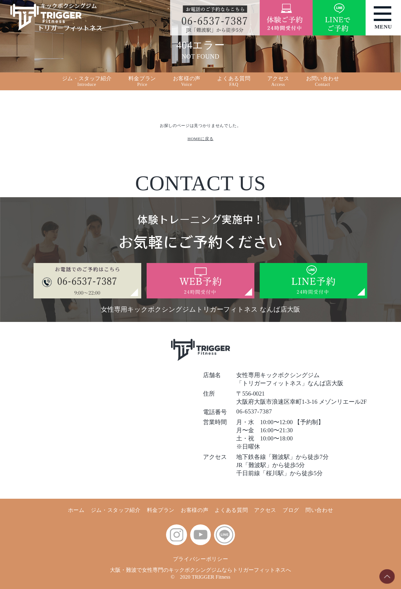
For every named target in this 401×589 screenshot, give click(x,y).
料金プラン (160, 510)
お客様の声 (194, 510)
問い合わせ (319, 510)
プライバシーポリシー (200, 559)
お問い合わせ (322, 81)
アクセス (265, 510)
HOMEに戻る (201, 138)
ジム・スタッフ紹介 (116, 510)
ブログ (291, 510)
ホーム (76, 510)
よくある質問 (233, 81)
